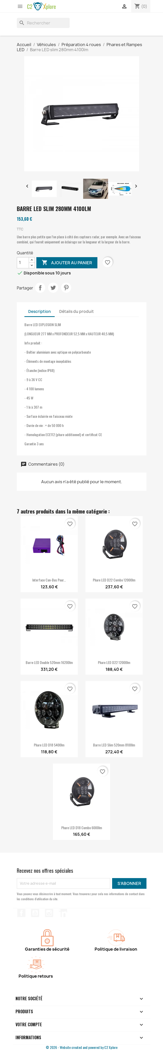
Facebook (21, 913)
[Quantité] (23, 262)
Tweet (53, 288)
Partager (40, 288)
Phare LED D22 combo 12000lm (114, 580)
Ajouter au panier (67, 262)
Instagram (49, 913)
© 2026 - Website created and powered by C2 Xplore (81, 1047)
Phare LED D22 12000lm (114, 662)
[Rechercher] (43, 23)
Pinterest (66, 288)
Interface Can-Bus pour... (49, 580)
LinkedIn (63, 913)
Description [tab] (39, 311)
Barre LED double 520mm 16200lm (49, 662)
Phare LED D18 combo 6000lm (81, 827)
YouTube (35, 913)
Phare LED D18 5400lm (49, 744)
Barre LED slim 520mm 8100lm (114, 744)
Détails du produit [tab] (76, 311)
